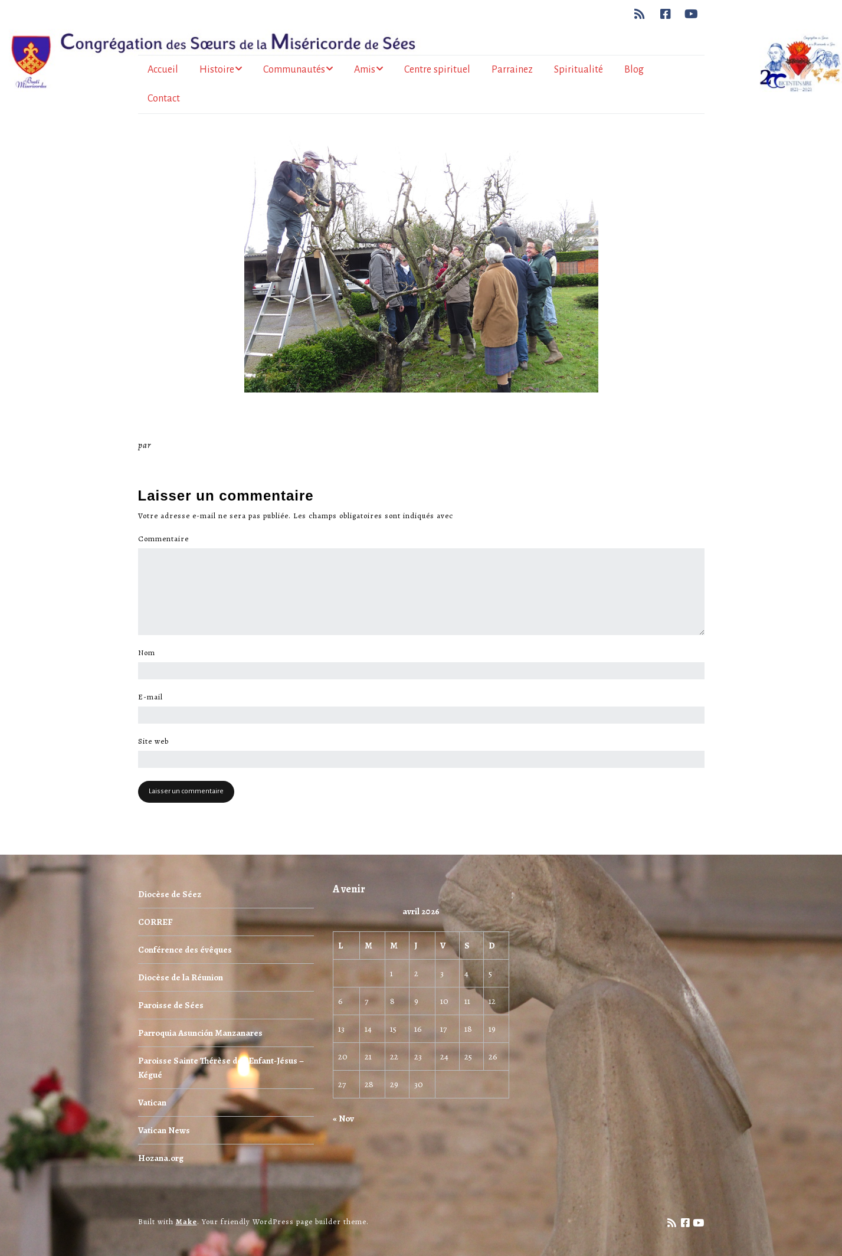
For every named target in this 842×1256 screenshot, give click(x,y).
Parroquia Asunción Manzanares (200, 1033)
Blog (634, 69)
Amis (364, 69)
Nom (150, 653)
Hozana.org (161, 1158)
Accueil (163, 69)
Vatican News (164, 1130)
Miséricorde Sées (191, 445)
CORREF (155, 922)
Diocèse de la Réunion (180, 977)
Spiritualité (578, 69)
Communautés (294, 69)
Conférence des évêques (185, 950)
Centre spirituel (437, 69)
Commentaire (166, 539)
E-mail (153, 697)
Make (186, 1221)
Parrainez (512, 69)
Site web (153, 741)
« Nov (343, 1118)
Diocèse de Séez (169, 894)
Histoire (216, 69)
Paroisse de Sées (171, 1005)
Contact (164, 98)
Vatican (152, 1102)
